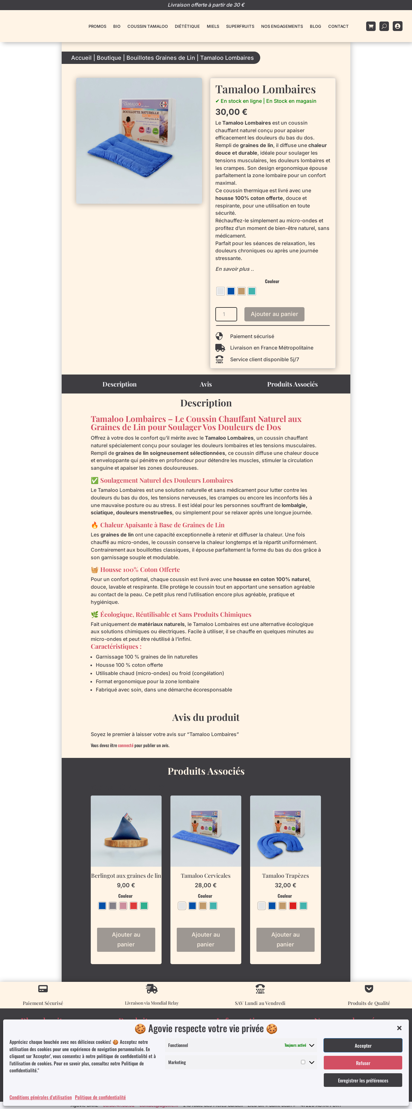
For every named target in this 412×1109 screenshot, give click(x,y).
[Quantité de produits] (226, 314)
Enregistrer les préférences (363, 1080)
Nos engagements (282, 26)
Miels (213, 26)
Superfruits (240, 26)
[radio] (220, 291)
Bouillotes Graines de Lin (160, 57)
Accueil (81, 57)
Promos (97, 26)
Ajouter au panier (274, 314)
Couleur (272, 281)
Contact (338, 26)
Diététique (187, 26)
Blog (315, 26)
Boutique (109, 57)
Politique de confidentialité (100, 1097)
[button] (399, 1028)
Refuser (363, 1062)
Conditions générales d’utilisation (40, 1097)
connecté (125, 745)
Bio (116, 26)
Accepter (363, 1045)
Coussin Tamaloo (147, 26)
